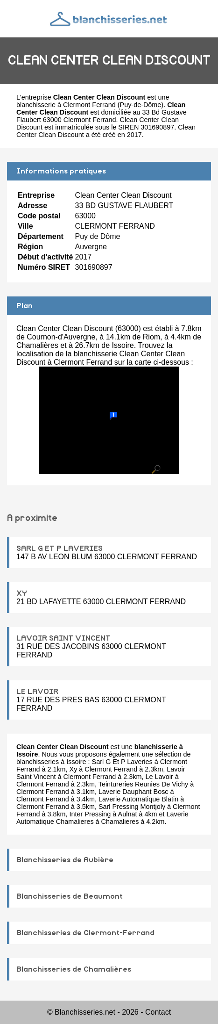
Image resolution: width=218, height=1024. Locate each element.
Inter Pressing (90, 814)
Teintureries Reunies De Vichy (143, 784)
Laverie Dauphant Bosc (133, 791)
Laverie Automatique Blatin (138, 799)
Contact (158, 1012)
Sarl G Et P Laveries (122, 761)
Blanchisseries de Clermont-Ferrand (85, 933)
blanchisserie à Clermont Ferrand (66, 104)
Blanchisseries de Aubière (64, 860)
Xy (73, 769)
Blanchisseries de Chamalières (73, 969)
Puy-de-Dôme (141, 104)
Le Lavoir (159, 776)
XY (21, 593)
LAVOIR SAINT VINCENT (63, 638)
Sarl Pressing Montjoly (131, 806)
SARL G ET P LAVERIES (59, 548)
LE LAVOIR (37, 691)
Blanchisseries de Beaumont (69, 896)
